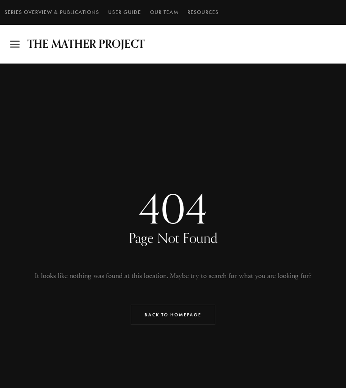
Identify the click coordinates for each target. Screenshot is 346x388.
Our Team (164, 12)
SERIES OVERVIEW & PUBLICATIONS (52, 12)
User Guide (124, 12)
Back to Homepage (173, 315)
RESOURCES (203, 12)
